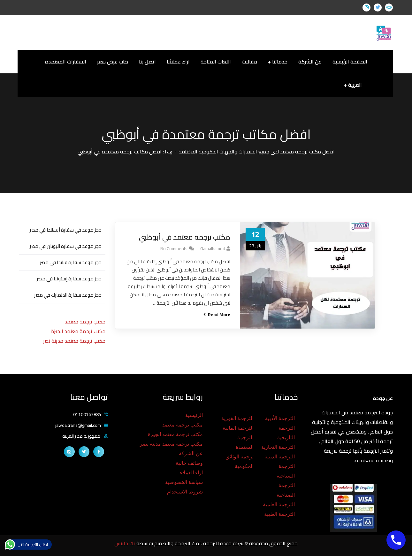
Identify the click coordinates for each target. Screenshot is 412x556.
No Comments (173, 248)
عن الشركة (191, 453)
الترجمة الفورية (237, 418)
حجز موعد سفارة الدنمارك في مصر (68, 295)
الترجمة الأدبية (280, 418)
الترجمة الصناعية (286, 490)
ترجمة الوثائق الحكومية (239, 461)
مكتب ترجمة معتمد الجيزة (78, 331)
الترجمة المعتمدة (245, 442)
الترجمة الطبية (279, 514)
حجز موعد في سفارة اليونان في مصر (66, 246)
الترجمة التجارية (278, 447)
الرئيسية (194, 415)
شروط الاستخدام (185, 491)
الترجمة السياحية (286, 471)
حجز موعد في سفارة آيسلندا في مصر (66, 229)
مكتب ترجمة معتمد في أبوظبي (184, 237)
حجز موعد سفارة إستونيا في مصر (69, 278)
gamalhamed (212, 248)
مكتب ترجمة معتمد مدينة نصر (74, 340)
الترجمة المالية (238, 428)
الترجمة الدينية (279, 456)
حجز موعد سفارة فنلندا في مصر (71, 262)
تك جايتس (125, 543)
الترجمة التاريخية (286, 432)
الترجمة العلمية (279, 504)
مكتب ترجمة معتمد (85, 321)
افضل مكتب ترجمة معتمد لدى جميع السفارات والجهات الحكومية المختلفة (257, 151)
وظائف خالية (189, 463)
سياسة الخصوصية (184, 482)
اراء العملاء (191, 472)
